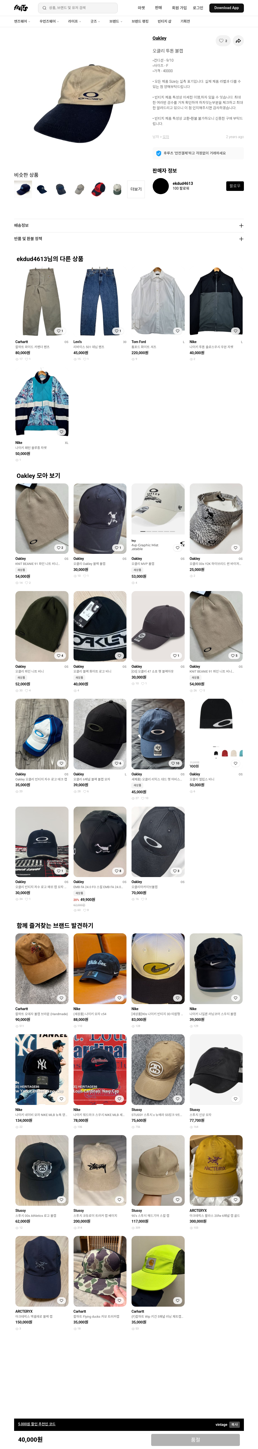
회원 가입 (179, 8)
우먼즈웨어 (49, 21)
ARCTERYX (198, 1211)
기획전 (185, 21)
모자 (166, 137)
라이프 (74, 21)
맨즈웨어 (22, 21)
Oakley (160, 38)
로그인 (198, 8)
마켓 (141, 8)
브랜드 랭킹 (140, 21)
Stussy (137, 1110)
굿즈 (95, 21)
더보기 (136, 189)
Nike (193, 342)
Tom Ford (139, 342)
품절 (195, 1440)
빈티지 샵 (164, 21)
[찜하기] (223, 40)
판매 (158, 8)
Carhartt (21, 342)
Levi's (78, 342)
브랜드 (115, 21)
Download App (226, 8)
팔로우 (235, 186)
